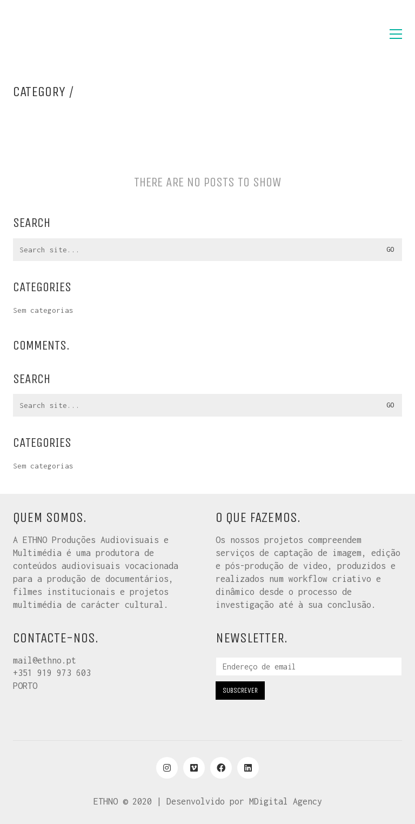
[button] (396, 34)
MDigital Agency (285, 801)
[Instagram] (167, 768)
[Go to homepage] (67, 34)
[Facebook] (221, 768)
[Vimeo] (194, 768)
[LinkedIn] (248, 768)
